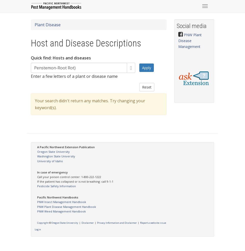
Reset (147, 87)
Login (38, 229)
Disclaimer (87, 222)
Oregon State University (53, 152)
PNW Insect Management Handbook (61, 202)
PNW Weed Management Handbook (61, 211)
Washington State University (56, 156)
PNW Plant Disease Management (190, 40)
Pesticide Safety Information (56, 186)
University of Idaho (50, 161)
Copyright (43, 222)
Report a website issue (153, 222)
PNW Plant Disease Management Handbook (66, 207)
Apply (146, 67)
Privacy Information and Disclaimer (117, 222)
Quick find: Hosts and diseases (61, 58)
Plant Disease (48, 25)
